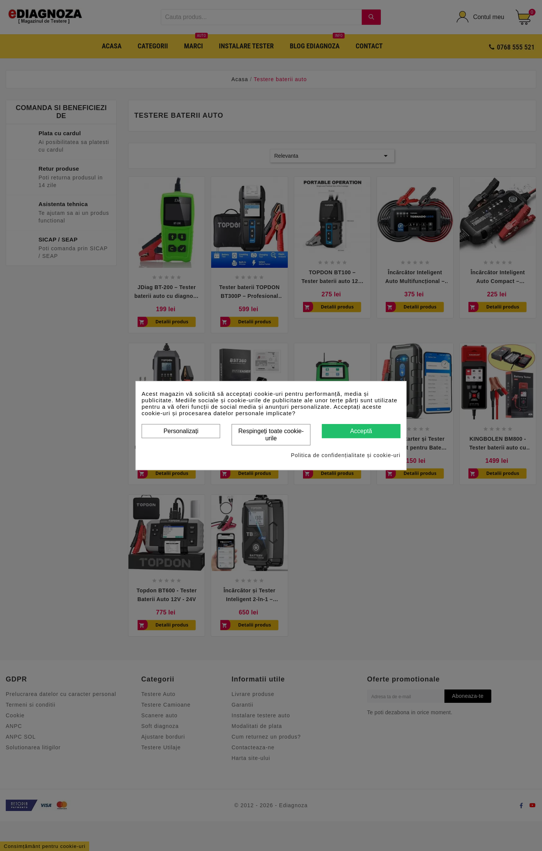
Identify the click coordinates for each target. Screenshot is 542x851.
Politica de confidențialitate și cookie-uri (345, 455)
